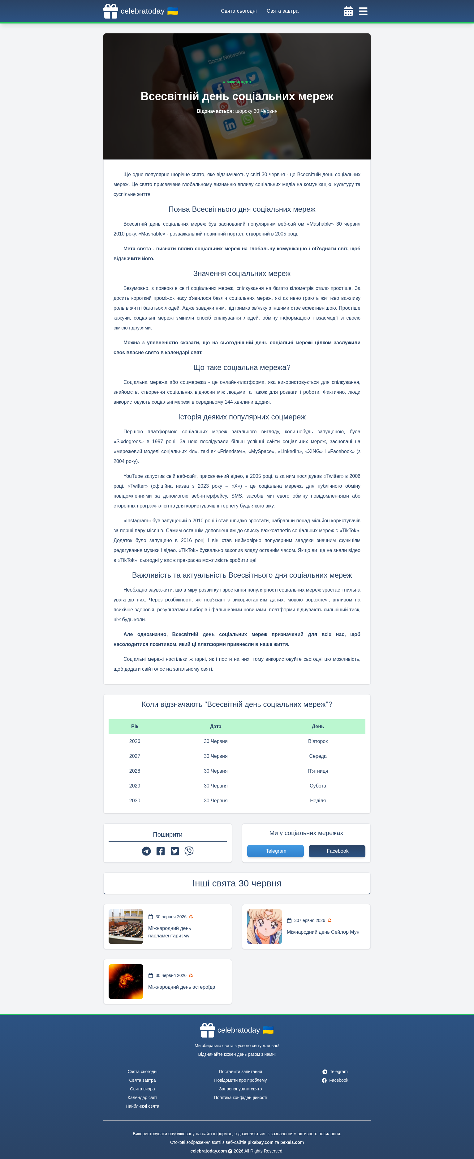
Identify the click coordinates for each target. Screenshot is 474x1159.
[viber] (189, 851)
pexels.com (292, 1142)
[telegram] (146, 851)
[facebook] (160, 851)
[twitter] (174, 851)
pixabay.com (261, 1142)
